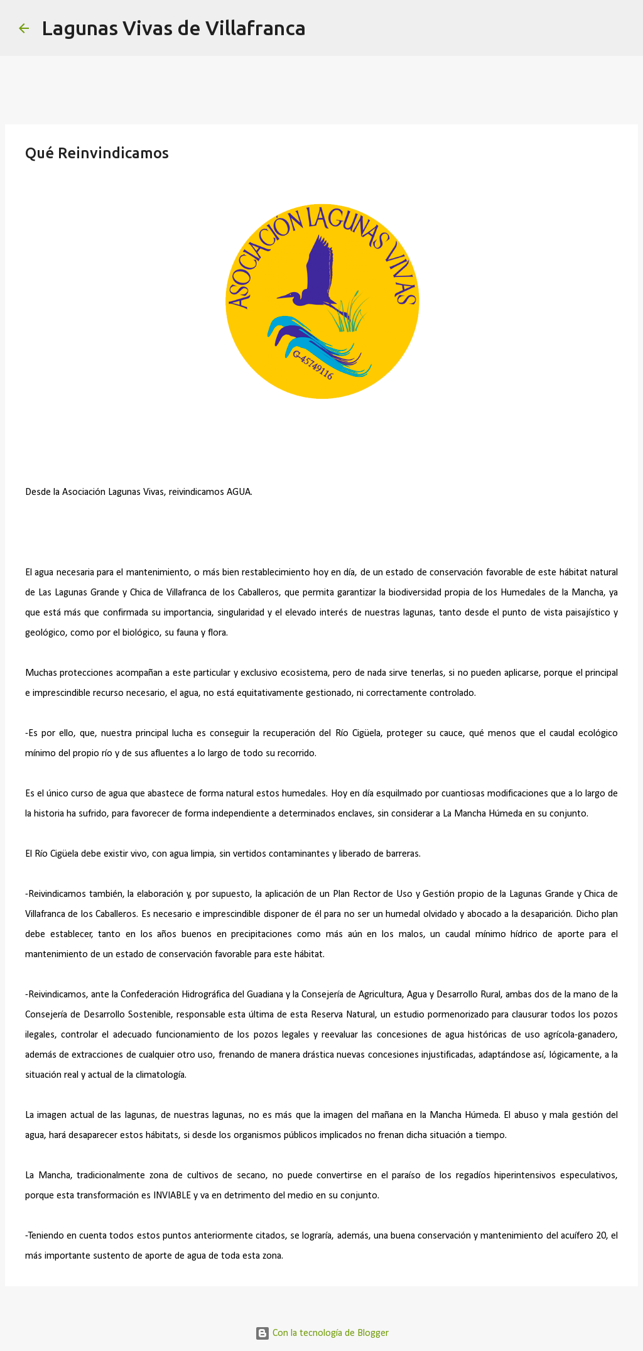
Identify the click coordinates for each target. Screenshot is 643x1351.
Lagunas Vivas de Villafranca (173, 27)
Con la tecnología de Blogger (322, 1333)
